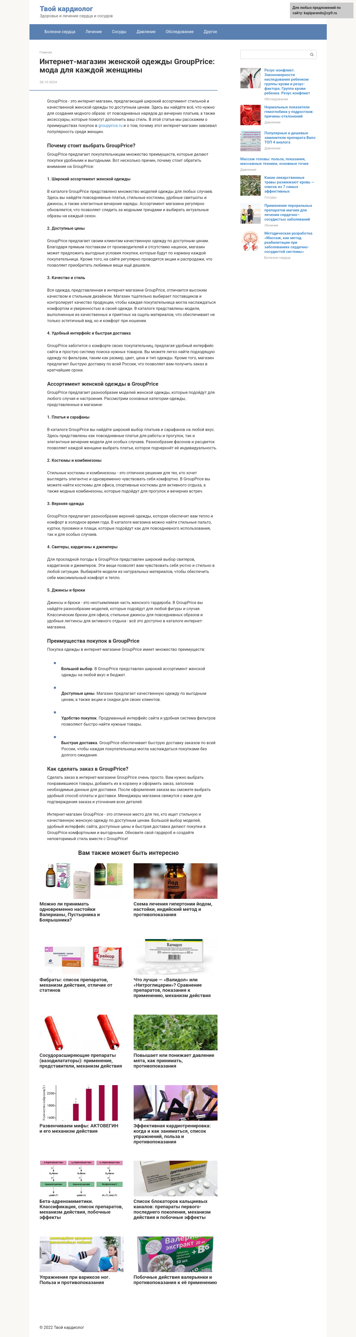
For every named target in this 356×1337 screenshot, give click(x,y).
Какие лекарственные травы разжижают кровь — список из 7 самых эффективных (289, 184)
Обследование (180, 31)
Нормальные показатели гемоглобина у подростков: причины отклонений (289, 112)
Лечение (93, 31)
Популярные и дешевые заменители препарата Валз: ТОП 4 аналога (290, 138)
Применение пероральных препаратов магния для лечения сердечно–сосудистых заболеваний (288, 212)
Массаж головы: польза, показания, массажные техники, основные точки (274, 161)
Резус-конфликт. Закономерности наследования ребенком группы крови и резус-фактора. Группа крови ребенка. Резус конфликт (287, 81)
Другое (210, 31)
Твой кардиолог (66, 9)
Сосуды (119, 31)
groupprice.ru (110, 125)
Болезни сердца (60, 31)
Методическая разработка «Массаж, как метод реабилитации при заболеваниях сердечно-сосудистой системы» (289, 242)
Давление (146, 31)
